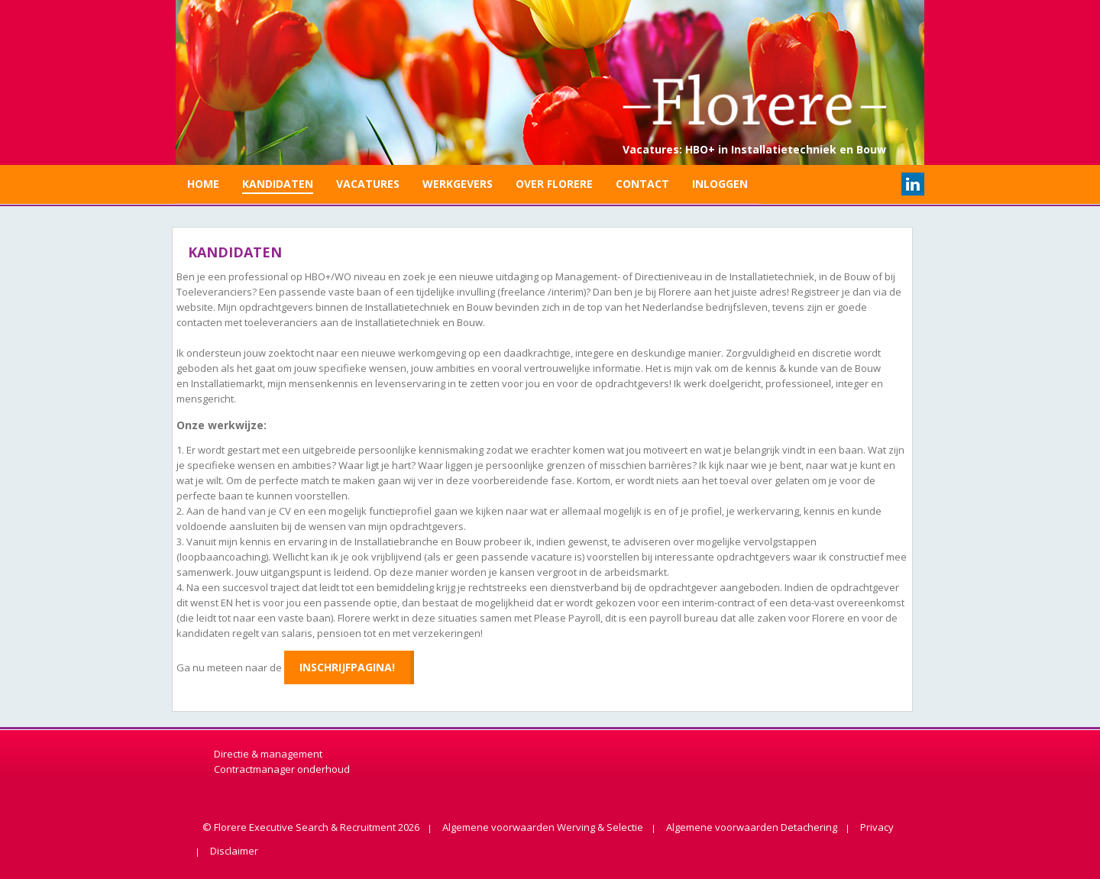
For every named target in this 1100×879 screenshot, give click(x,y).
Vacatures (368, 183)
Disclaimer (234, 851)
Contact (642, 183)
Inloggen (720, 183)
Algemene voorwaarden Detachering (751, 827)
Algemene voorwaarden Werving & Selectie (542, 827)
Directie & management (268, 754)
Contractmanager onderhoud (282, 769)
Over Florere (554, 183)
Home (203, 183)
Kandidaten (277, 183)
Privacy (877, 827)
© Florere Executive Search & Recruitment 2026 (310, 827)
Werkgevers (457, 183)
